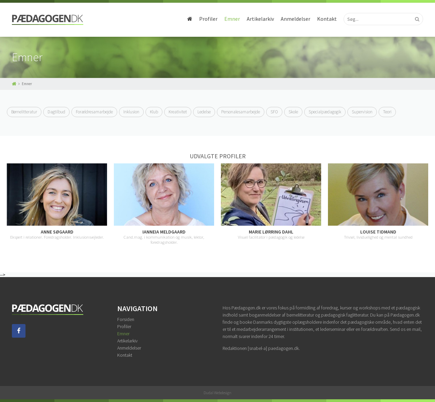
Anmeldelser (295, 18)
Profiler (208, 18)
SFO (274, 112)
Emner (232, 18)
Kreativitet (178, 112)
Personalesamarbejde (240, 112)
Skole (293, 112)
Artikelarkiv (260, 18)
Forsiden (125, 319)
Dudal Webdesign (217, 392)
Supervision (362, 112)
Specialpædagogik (325, 112)
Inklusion (131, 112)
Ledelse (204, 112)
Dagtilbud (56, 112)
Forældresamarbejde (94, 112)
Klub (154, 112)
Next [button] (428, 204)
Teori (387, 112)
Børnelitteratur (24, 112)
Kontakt (327, 18)
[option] (57, 201)
